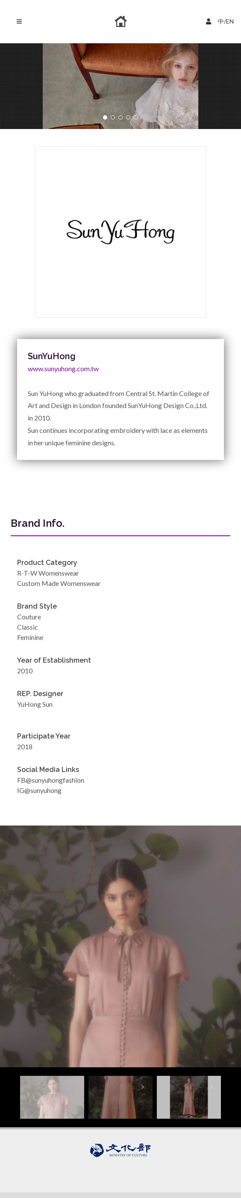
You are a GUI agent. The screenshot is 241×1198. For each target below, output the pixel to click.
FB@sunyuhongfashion (50, 780)
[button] (105, 117)
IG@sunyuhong (39, 790)
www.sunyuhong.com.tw (63, 368)
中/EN (221, 20)
